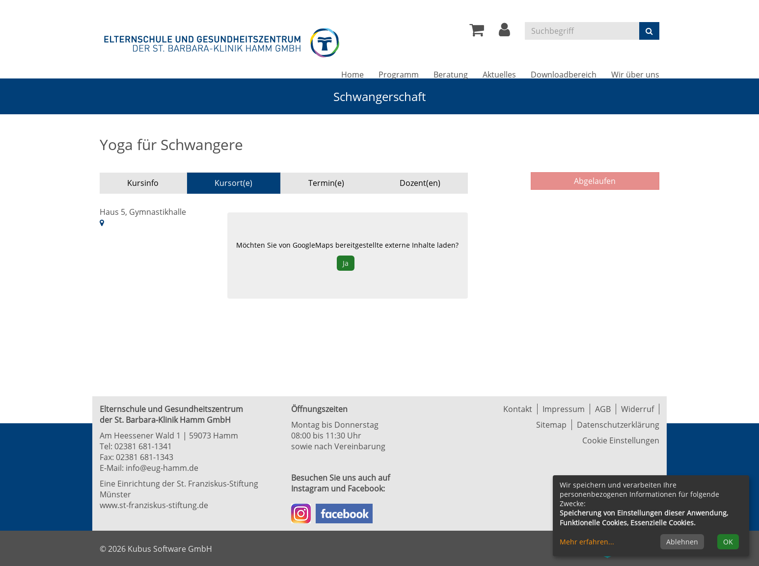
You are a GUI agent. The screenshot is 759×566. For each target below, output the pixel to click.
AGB (603, 409)
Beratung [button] (451, 74)
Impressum (563, 409)
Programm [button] (399, 74)
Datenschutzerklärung (618, 424)
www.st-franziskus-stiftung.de (154, 505)
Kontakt (517, 409)
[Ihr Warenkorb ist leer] (476, 32)
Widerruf (637, 409)
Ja (346, 263)
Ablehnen (682, 541)
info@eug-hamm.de (162, 468)
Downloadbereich (563, 74)
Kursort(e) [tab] (233, 183)
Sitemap (551, 424)
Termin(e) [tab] (326, 183)
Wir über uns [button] (635, 74)
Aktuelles (499, 74)
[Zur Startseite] (222, 41)
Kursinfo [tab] (143, 183)
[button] (504, 32)
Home (352, 74)
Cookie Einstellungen (620, 440)
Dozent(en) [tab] (420, 183)
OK (728, 541)
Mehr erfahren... (587, 541)
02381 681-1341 (143, 446)
